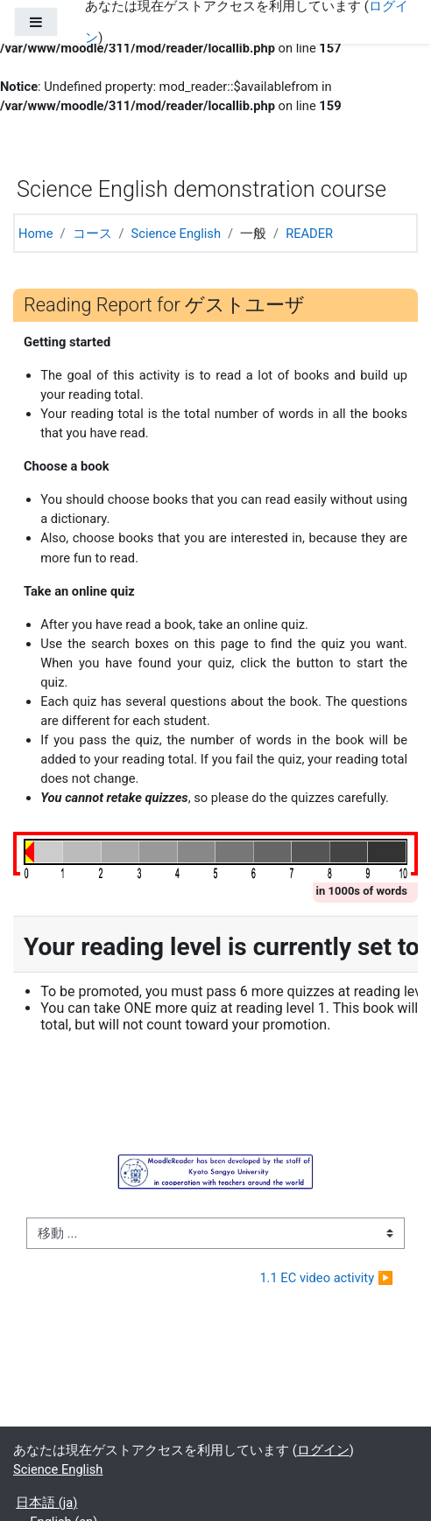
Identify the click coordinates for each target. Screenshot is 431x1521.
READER (309, 233)
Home (35, 233)
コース (92, 233)
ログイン (323, 1450)
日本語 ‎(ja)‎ (46, 1503)
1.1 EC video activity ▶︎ (326, 1278)
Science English (176, 233)
